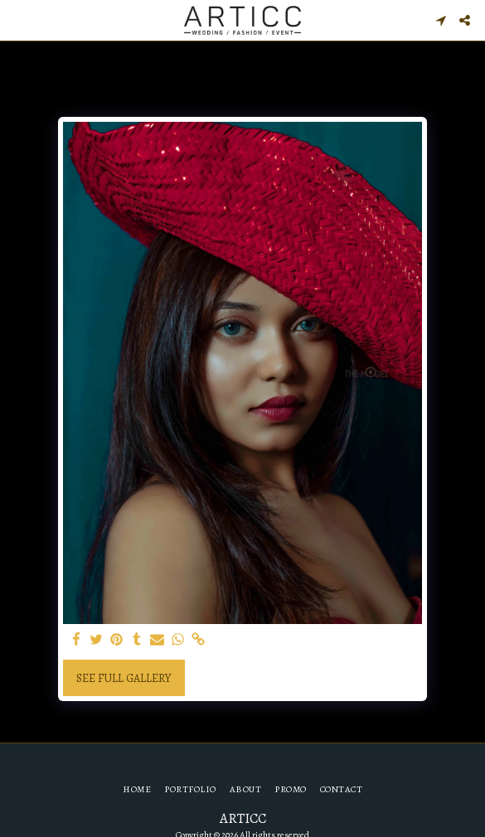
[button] (18, 19)
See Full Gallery (123, 678)
